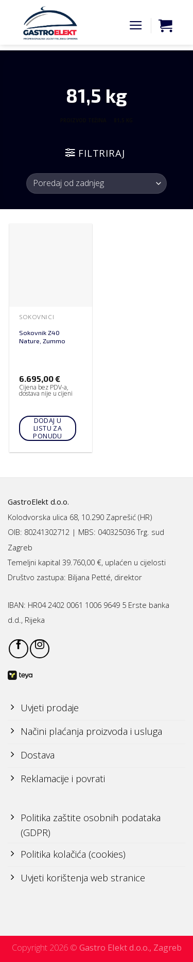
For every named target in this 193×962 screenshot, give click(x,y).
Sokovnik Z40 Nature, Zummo (42, 337)
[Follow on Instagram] (39, 649)
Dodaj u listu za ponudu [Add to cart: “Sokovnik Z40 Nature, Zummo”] (47, 428)
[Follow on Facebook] (18, 649)
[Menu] (136, 26)
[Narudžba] (96, 183)
